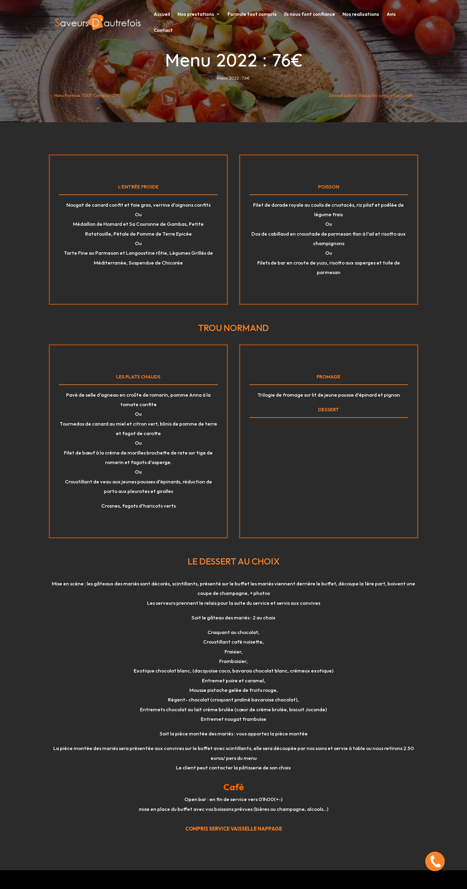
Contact (163, 30)
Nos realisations (361, 14)
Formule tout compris (252, 14)
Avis (391, 14)
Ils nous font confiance (309, 14)
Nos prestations (196, 14)
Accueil (162, 14)
